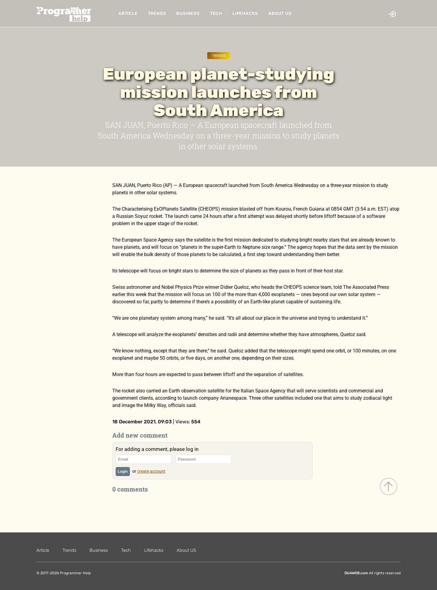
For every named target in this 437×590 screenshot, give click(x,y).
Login (123, 471)
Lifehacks (245, 13)
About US (279, 13)
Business (187, 13)
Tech (216, 13)
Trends (157, 13)
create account (151, 471)
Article (128, 13)
